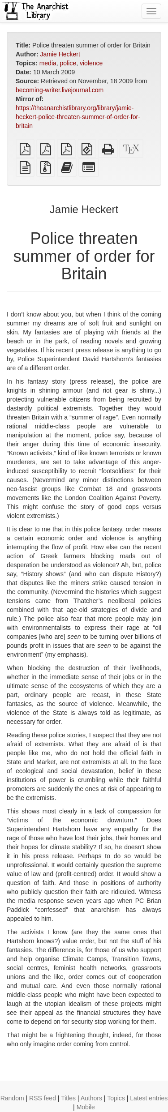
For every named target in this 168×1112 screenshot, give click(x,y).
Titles (68, 1098)
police (68, 63)
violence (91, 63)
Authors (91, 1098)
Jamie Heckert (60, 54)
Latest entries (149, 1098)
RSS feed (42, 1098)
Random (12, 1098)
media (47, 63)
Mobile (86, 1107)
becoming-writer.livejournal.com (59, 90)
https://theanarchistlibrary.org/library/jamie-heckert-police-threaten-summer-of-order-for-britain (78, 116)
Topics (116, 1098)
